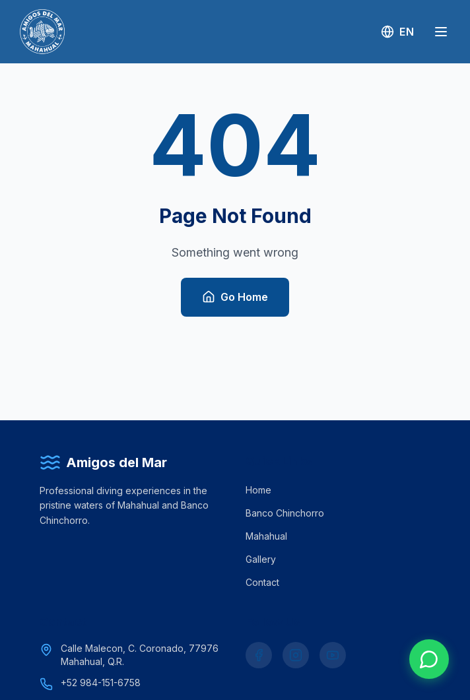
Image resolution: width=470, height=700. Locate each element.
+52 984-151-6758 (101, 682)
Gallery (261, 559)
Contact (262, 582)
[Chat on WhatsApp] (429, 659)
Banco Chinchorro (285, 513)
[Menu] (441, 31)
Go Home (235, 297)
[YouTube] (332, 655)
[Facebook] (259, 655)
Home (258, 489)
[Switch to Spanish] (397, 31)
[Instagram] (296, 655)
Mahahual (266, 536)
